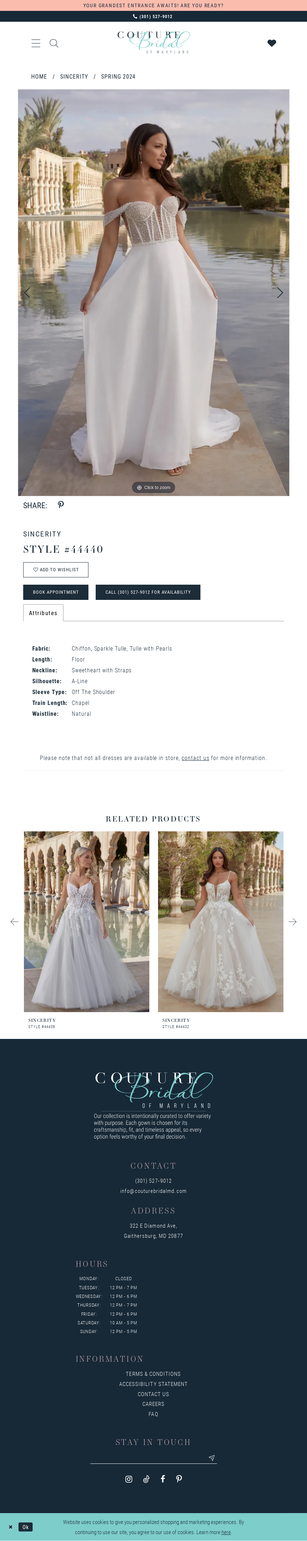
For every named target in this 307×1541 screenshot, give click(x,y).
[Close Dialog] (10, 1527)
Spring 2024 (118, 76)
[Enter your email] (153, 1458)
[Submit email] (212, 1458)
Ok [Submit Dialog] (25, 1526)
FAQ (153, 1413)
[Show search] (54, 42)
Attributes (43, 613)
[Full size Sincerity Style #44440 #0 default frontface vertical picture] (153, 292)
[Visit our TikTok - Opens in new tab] (146, 1479)
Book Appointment (56, 592)
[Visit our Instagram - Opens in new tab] (128, 1479)
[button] (36, 42)
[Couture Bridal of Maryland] (153, 42)
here (226, 1532)
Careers (153, 1403)
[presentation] (86, 921)
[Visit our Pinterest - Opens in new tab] (179, 1479)
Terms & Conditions (153, 1373)
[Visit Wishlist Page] (272, 42)
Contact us (154, 1394)
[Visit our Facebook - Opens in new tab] (163, 1479)
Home (39, 76)
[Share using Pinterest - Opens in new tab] (61, 505)
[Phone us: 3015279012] (153, 16)
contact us (195, 757)
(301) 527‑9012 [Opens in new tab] (153, 1180)
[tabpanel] (153, 292)
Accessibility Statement (153, 1383)
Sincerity (74, 76)
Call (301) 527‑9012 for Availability (148, 592)
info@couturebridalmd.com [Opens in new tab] (153, 1190)
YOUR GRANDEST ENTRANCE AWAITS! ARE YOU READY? (153, 5)
